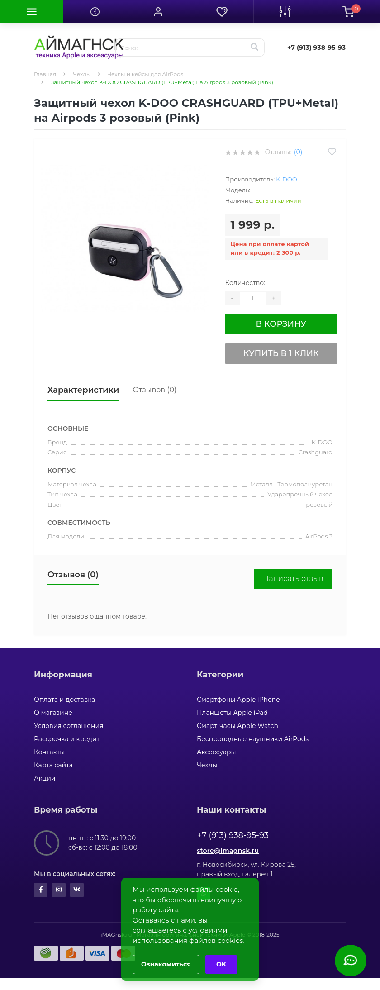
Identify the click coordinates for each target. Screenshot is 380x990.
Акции (44, 778)
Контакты (49, 752)
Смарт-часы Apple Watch (237, 726)
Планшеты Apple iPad (232, 713)
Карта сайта (53, 765)
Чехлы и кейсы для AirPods (145, 74)
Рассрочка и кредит (67, 739)
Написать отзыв (293, 578)
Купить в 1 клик (281, 353)
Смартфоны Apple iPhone (238, 699)
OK (221, 964)
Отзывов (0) (154, 390)
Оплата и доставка (64, 699)
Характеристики (83, 390)
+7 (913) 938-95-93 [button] (233, 835)
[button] (158, 11)
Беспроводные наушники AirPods (253, 739)
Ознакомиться (166, 964)
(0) (298, 152)
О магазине (53, 713)
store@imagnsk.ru (228, 851)
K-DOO (286, 179)
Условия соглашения (69, 726)
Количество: (245, 283)
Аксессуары (216, 752)
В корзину (281, 324)
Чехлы (81, 74)
